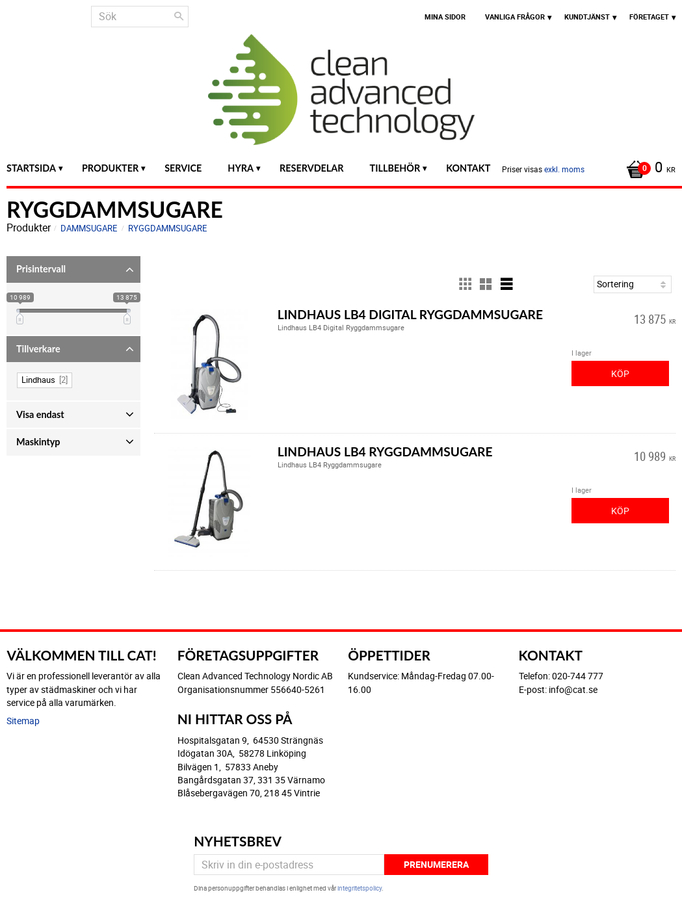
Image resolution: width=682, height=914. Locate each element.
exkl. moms (564, 169)
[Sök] (179, 16)
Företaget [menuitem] (649, 16)
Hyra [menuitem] (241, 168)
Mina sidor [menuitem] (445, 16)
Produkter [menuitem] (110, 168)
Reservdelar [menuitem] (312, 168)
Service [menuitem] (183, 168)
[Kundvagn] (647, 168)
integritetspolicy (359, 888)
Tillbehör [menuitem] (395, 168)
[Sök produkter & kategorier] (140, 16)
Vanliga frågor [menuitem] (515, 16)
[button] (73, 269)
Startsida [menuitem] (31, 168)
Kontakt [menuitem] (468, 168)
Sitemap (23, 720)
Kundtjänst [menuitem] (587, 16)
